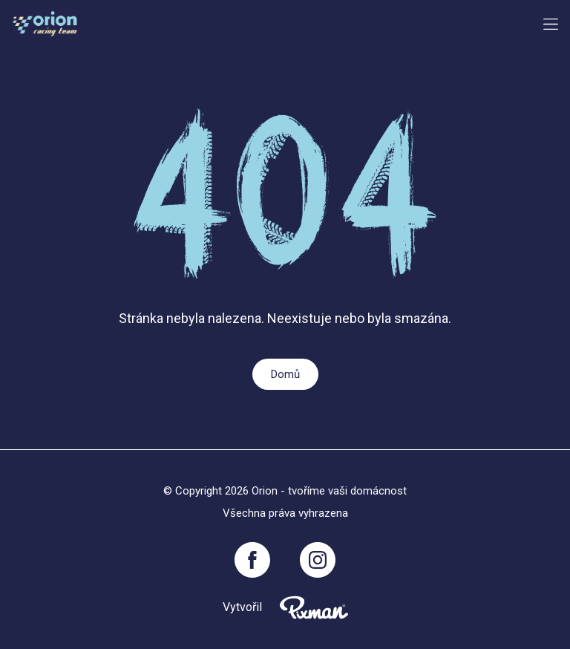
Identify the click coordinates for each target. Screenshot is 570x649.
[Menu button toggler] (550, 24)
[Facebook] (252, 560)
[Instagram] (317, 560)
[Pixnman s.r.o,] (314, 607)
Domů (285, 374)
